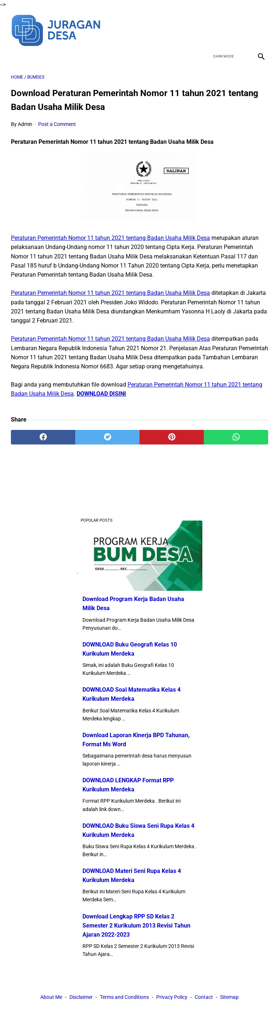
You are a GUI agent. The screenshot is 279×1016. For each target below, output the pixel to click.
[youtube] (243, 29)
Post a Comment (57, 124)
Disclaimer (81, 997)
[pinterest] (172, 437)
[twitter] (226, 29)
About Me (51, 997)
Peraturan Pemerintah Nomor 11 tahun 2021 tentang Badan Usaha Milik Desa (110, 237)
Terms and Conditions (124, 997)
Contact (204, 997)
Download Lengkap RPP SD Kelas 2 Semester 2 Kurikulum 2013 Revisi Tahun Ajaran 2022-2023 (136, 925)
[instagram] (260, 29)
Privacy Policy (171, 997)
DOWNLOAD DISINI (101, 393)
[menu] (15, 56)
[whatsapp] (236, 437)
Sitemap (229, 997)
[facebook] (209, 29)
